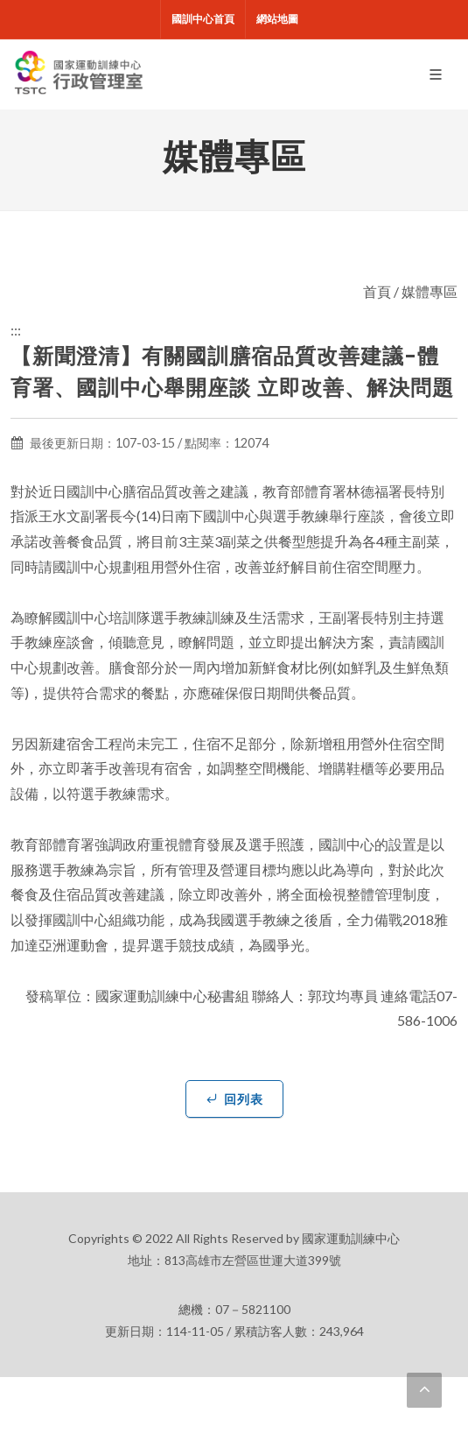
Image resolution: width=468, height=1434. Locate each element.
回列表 (234, 1098)
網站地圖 (277, 18)
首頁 (377, 291)
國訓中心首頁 (202, 18)
